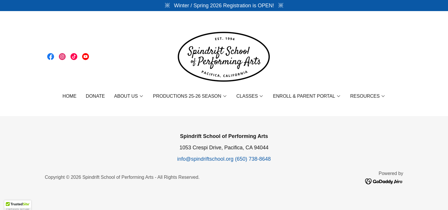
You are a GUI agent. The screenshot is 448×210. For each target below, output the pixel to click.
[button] (129, 96)
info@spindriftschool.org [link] (205, 159)
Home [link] (70, 96)
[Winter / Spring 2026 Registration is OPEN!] (224, 5)
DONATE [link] (95, 96)
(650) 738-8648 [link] (253, 159)
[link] (50, 56)
